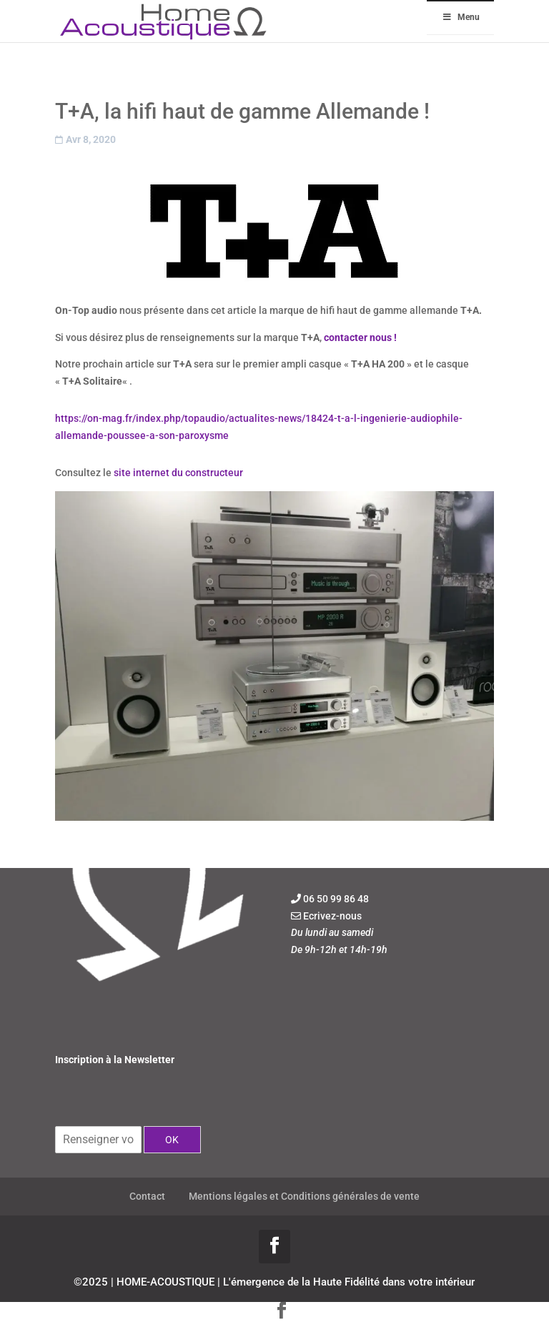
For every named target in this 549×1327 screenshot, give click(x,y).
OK (172, 1139)
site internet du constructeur (178, 472)
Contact (147, 1196)
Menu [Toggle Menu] (460, 17)
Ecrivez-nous (332, 916)
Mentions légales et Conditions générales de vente (304, 1196)
